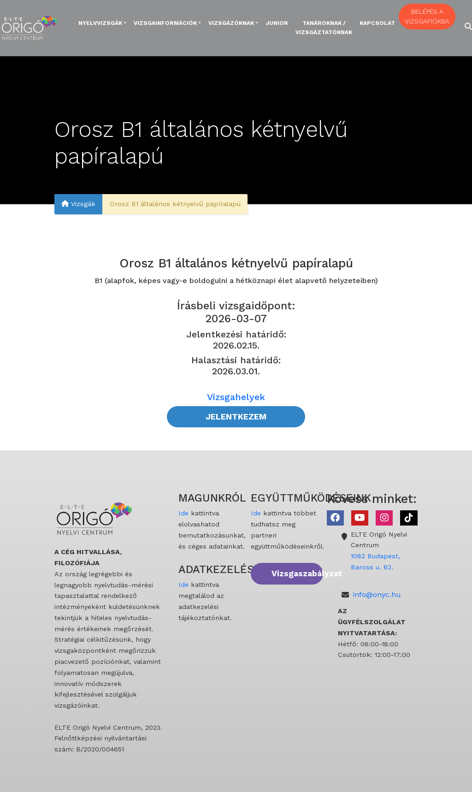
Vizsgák (78, 204)
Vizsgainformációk (165, 23)
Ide (183, 513)
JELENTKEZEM (236, 416)
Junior (277, 23)
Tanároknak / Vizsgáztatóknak (323, 27)
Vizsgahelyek (236, 396)
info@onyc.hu (377, 594)
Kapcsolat (377, 23)
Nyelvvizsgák (100, 23)
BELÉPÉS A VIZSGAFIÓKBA (427, 16)
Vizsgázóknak (231, 23)
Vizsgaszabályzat (297, 573)
